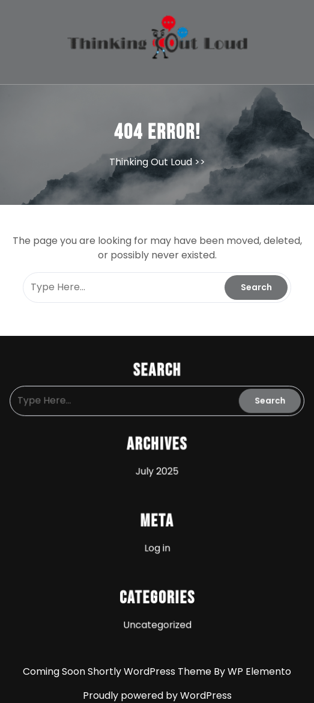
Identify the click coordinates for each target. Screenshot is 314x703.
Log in (156, 545)
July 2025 (157, 470)
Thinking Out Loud (150, 162)
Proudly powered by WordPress (157, 695)
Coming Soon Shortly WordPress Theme (118, 671)
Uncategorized (157, 620)
